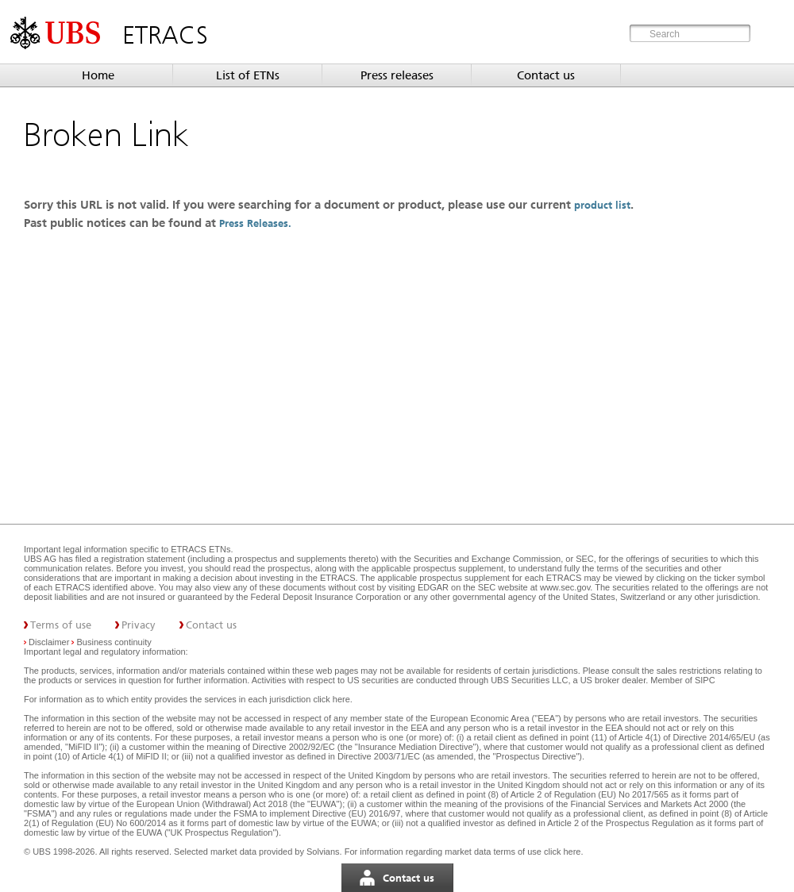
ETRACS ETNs (200, 549)
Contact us (546, 75)
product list (602, 205)
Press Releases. (257, 223)
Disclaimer (49, 642)
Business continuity (114, 642)
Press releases (397, 75)
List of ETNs (247, 75)
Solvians (323, 851)
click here (331, 699)
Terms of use (60, 625)
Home (98, 75)
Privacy (138, 625)
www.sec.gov (564, 587)
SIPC (705, 680)
